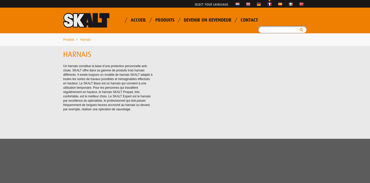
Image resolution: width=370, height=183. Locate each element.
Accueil (138, 20)
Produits (165, 20)
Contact (249, 20)
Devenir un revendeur (207, 20)
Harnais (85, 39)
